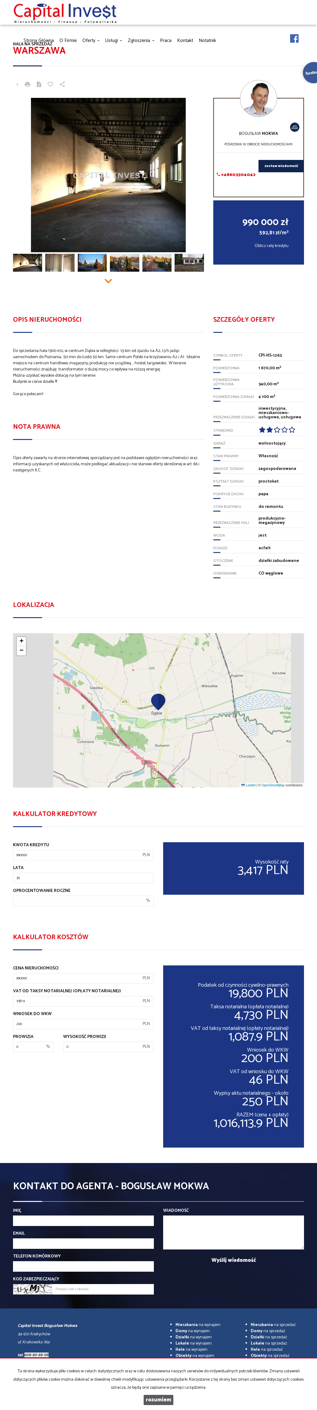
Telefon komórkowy (37, 1256)
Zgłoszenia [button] (141, 40)
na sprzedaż (273, 1324)
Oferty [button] (91, 40)
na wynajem (198, 1324)
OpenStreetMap (273, 785)
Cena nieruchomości (36, 968)
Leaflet (248, 785)
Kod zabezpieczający (36, 1279)
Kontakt (185, 40)
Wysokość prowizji (84, 1037)
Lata (18, 868)
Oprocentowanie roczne (42, 891)
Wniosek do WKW (32, 1014)
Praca (166, 40)
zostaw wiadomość (281, 166)
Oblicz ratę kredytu (271, 245)
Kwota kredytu (31, 845)
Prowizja (23, 1037)
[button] (158, 702)
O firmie (68, 40)
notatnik (207, 40)
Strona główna (39, 40)
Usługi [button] (113, 40)
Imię (17, 1211)
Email (19, 1234)
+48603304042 (236, 174)
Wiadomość (176, 1211)
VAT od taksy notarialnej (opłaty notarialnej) (67, 991)
